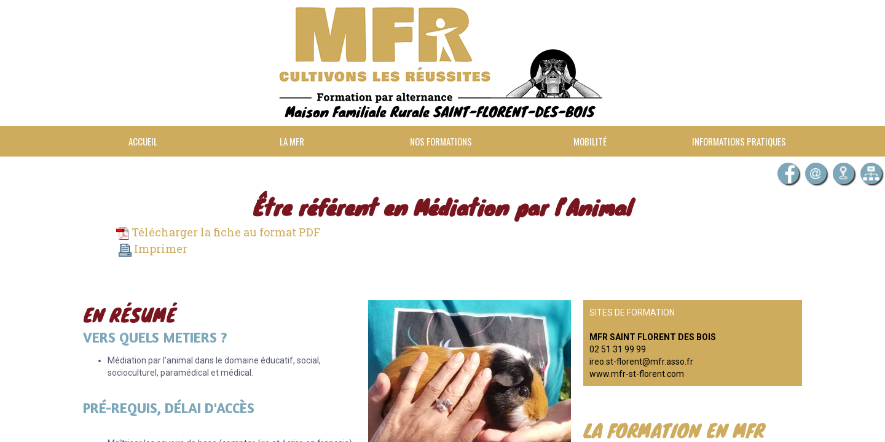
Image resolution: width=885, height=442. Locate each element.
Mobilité (590, 141)
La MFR (292, 141)
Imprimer (153, 248)
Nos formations (441, 141)
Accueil (142, 141)
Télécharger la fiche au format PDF (218, 232)
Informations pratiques (739, 141)
